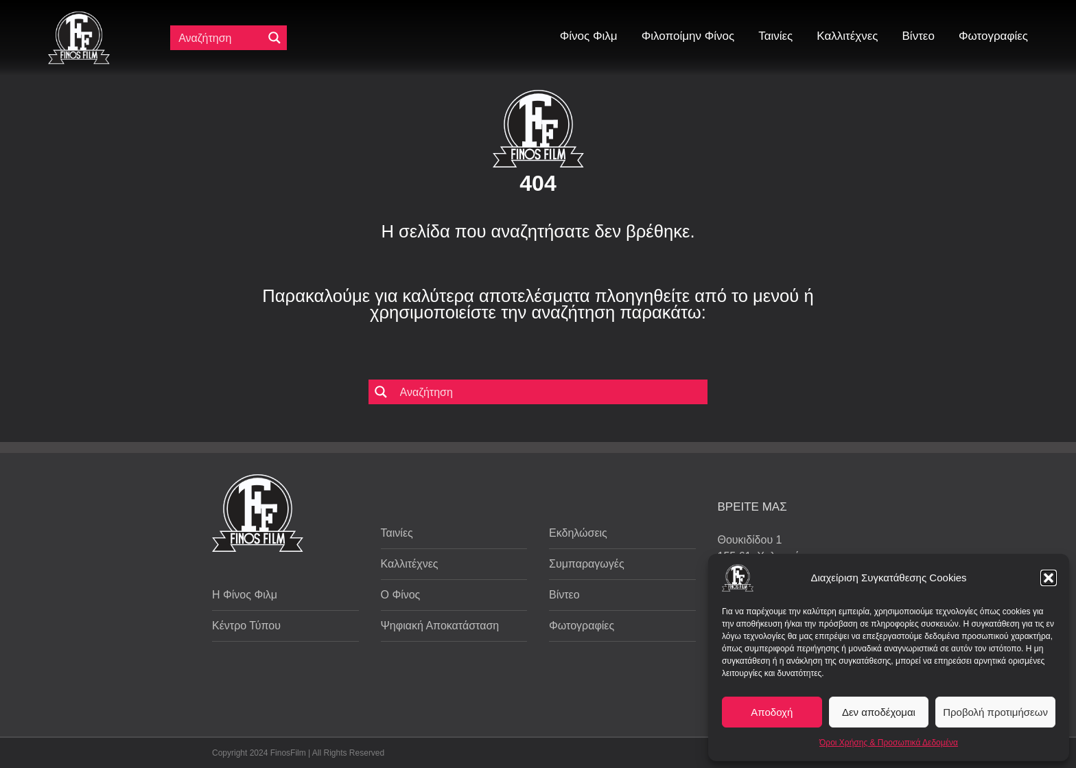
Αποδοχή (772, 712)
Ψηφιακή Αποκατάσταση (440, 625)
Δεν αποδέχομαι (878, 712)
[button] (1048, 578)
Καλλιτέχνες (409, 564)
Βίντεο (564, 595)
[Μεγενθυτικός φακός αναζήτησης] (274, 37)
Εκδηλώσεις (578, 533)
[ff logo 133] (79, 16)
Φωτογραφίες (581, 625)
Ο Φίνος (401, 595)
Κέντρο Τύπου (246, 625)
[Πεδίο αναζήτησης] (219, 37)
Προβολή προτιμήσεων (995, 712)
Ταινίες (397, 533)
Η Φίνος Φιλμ (244, 595)
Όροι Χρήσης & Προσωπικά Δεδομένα (888, 742)
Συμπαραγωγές (586, 564)
